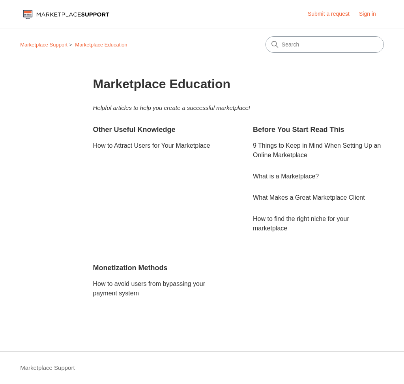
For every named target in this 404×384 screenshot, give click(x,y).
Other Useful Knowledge (134, 130)
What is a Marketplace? (286, 176)
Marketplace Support (43, 45)
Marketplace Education (101, 45)
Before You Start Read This (298, 130)
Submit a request (329, 14)
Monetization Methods (130, 268)
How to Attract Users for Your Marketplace (151, 145)
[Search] (324, 44)
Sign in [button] (367, 14)
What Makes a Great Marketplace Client (309, 197)
